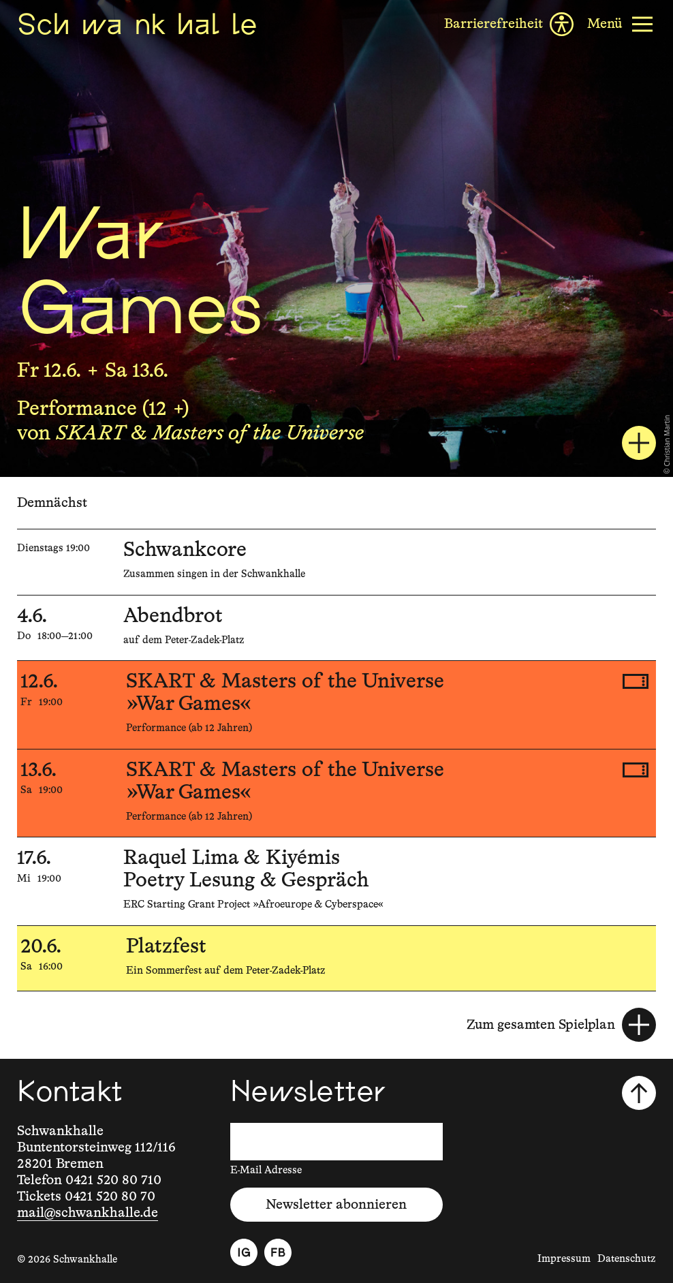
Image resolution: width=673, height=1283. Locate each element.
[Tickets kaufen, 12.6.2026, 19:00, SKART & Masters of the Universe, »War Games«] (636, 681)
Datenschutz (626, 1259)
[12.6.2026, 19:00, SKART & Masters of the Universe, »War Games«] (336, 705)
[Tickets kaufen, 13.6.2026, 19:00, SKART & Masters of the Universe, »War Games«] (636, 770)
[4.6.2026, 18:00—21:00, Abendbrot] (336, 628)
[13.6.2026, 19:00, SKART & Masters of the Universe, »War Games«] (336, 793)
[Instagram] (243, 1252)
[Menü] (621, 24)
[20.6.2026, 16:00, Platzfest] (336, 958)
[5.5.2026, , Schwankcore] (336, 562)
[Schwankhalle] (137, 24)
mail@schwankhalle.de (87, 1213)
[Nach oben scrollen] (639, 1093)
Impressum (564, 1259)
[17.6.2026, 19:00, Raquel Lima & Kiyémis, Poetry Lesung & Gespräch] (336, 881)
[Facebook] (278, 1252)
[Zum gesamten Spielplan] (561, 1025)
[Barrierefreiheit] (509, 24)
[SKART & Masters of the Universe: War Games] (639, 443)
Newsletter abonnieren (336, 1204)
